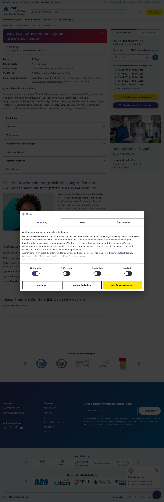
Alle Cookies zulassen (122, 285)
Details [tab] (82, 222)
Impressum (48, 259)
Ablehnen (41, 285)
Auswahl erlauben (82, 285)
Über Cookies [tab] (123, 222)
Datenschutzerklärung (120, 253)
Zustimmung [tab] (41, 222)
